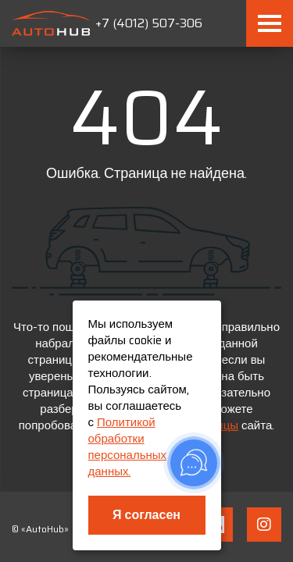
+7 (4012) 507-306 (148, 23)
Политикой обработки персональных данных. (127, 447)
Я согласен (146, 515)
